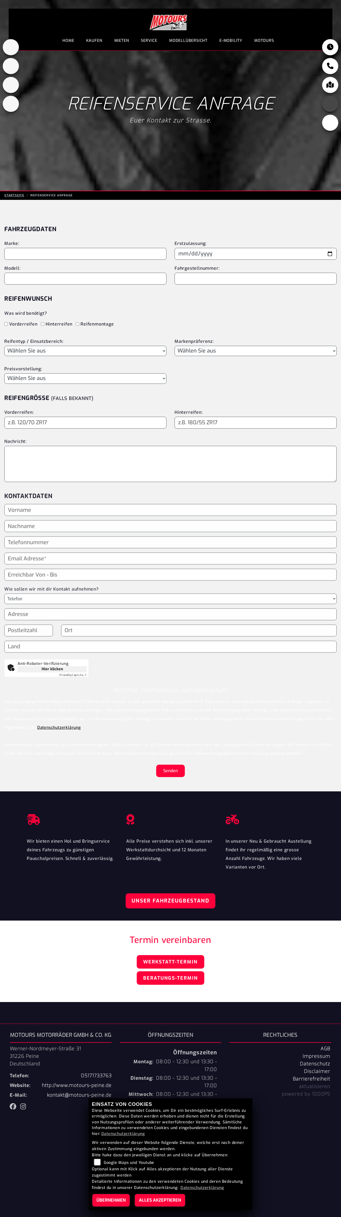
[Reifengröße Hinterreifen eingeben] (256, 423)
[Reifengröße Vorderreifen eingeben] (85, 423)
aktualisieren (314, 1086)
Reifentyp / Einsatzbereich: (33, 341)
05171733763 (96, 1075)
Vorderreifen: (19, 412)
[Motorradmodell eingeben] (85, 279)
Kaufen (94, 40)
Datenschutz (315, 1064)
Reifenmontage (97, 324)
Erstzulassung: (190, 243)
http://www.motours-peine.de (77, 1085)
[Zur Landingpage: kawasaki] (11, 47)
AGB (325, 1048)
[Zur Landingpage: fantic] (11, 85)
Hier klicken (52, 669)
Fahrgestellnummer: (197, 268)
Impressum (316, 1056)
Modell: (12, 268)
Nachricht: (15, 441)
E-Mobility (230, 40)
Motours (264, 40)
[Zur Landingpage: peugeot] (11, 66)
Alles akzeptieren (160, 1200)
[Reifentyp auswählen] (85, 351)
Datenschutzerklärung (59, 727)
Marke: (11, 243)
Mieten (121, 40)
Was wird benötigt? (25, 313)
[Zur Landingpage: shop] (11, 104)
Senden (170, 771)
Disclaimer (317, 1071)
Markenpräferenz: (194, 341)
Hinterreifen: (188, 412)
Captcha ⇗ (73, 675)
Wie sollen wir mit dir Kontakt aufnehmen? (51, 601)
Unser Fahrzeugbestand (170, 900)
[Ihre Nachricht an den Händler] (170, 464)
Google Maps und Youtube (129, 1162)
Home (68, 40)
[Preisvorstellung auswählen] (85, 378)
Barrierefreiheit (311, 1079)
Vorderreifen (23, 324)
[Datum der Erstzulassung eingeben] (256, 254)
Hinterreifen (59, 324)
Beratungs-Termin (170, 978)
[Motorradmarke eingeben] (85, 254)
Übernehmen (111, 1200)
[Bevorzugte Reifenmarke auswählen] (256, 351)
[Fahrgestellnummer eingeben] (256, 279)
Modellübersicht (188, 40)
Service (149, 40)
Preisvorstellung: (23, 369)
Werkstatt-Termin (170, 962)
